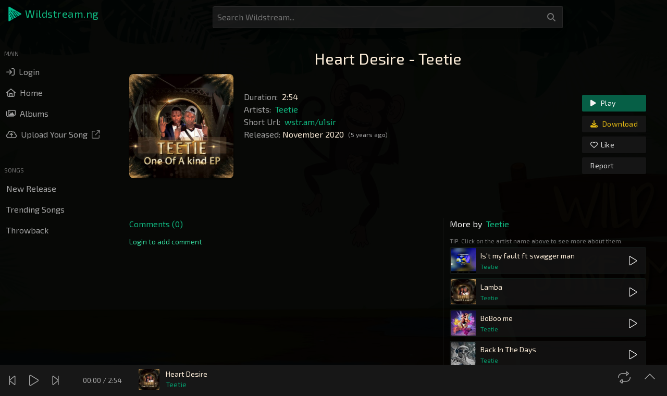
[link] (165, 242)
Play (602, 102)
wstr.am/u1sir (310, 122)
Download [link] (614, 123)
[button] (54, 14)
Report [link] (602, 165)
